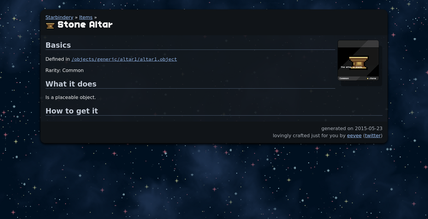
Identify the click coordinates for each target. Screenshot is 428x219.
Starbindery (59, 17)
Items (86, 17)
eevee (354, 135)
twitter (373, 135)
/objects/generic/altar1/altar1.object (124, 59)
